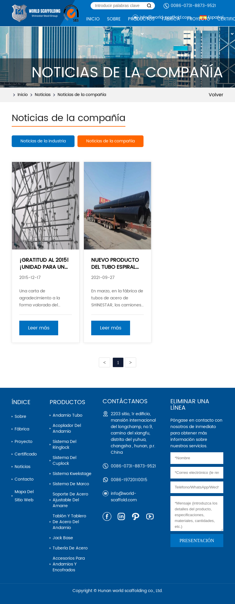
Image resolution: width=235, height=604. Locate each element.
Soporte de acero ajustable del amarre (70, 500)
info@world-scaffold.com (124, 496)
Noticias (43, 94)
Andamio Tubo (67, 415)
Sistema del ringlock (64, 444)
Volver (216, 95)
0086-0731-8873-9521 (193, 5)
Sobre (20, 416)
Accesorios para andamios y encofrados (69, 564)
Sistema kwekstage (72, 473)
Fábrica (22, 429)
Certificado (26, 454)
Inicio (23, 94)
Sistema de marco (71, 484)
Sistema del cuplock (64, 460)
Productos (67, 402)
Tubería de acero (70, 548)
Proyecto (23, 441)
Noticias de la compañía (82, 94)
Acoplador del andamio (67, 428)
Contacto (24, 479)
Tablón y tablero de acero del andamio (69, 522)
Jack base (63, 538)
